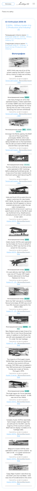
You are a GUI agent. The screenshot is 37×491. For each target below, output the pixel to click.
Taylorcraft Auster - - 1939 (18, 82)
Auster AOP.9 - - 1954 (18, 222)
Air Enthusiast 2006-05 (15, 22)
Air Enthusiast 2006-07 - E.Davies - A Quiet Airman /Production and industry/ (16, 46)
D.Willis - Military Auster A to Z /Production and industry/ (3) (18, 27)
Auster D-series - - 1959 (18, 376)
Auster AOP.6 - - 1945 (18, 403)
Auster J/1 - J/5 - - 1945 (18, 283)
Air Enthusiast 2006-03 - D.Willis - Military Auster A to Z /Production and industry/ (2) (18, 37)
